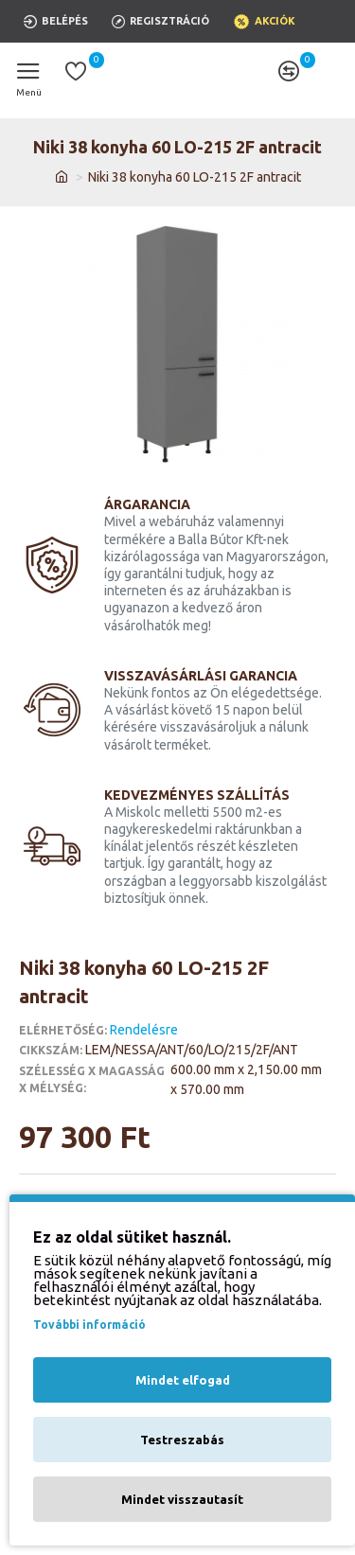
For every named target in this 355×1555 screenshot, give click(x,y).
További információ (89, 1324)
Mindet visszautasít (182, 1499)
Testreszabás (182, 1439)
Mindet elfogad (182, 1380)
